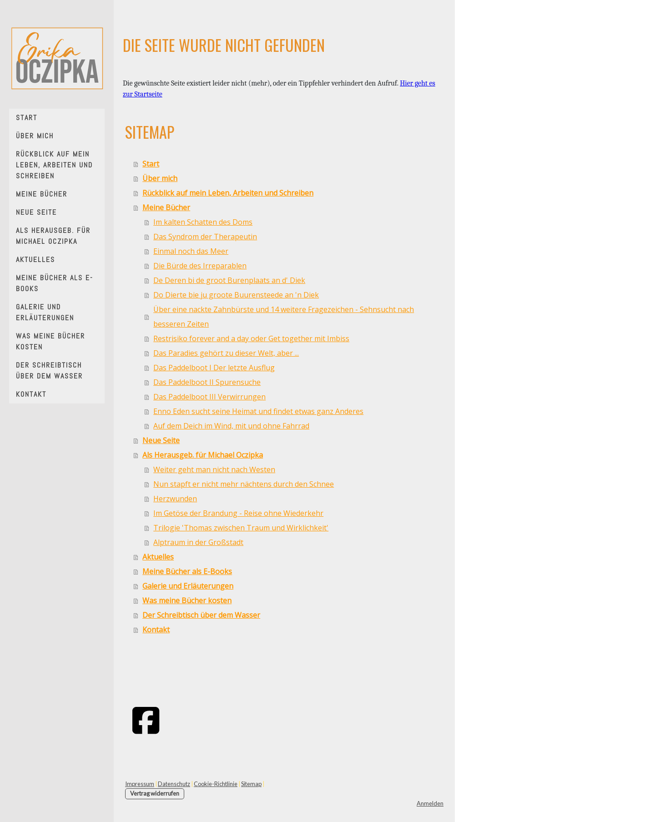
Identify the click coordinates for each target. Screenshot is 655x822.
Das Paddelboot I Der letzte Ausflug (214, 368)
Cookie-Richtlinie (215, 783)
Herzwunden (175, 499)
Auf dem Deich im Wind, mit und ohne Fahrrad (231, 426)
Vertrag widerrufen (154, 793)
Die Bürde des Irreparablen (200, 266)
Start (26, 117)
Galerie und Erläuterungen (45, 312)
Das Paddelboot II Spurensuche (207, 382)
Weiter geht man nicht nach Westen (214, 469)
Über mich (35, 136)
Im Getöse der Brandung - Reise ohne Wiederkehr (238, 513)
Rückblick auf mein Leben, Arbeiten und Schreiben (54, 165)
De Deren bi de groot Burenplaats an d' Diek (229, 280)
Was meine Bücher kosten (50, 341)
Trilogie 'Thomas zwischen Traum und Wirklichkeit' (240, 528)
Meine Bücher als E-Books (54, 283)
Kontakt (31, 394)
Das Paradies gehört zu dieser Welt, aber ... (226, 353)
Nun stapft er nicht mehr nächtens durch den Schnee (243, 484)
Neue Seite (36, 212)
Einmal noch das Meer (190, 251)
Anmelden (430, 803)
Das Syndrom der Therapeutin (205, 237)
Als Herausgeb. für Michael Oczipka (53, 236)
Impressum (139, 783)
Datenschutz (174, 783)
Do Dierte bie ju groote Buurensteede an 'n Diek (236, 295)
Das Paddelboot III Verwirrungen (209, 397)
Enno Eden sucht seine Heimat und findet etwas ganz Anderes (258, 411)
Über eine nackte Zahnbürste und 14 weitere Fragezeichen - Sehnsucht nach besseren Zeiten (283, 316)
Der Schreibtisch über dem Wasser (49, 370)
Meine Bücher (41, 194)
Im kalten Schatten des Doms (202, 222)
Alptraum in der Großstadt (198, 542)
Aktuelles (35, 259)
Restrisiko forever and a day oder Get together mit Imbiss (251, 338)
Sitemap (251, 783)
